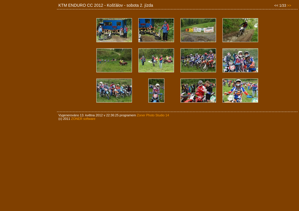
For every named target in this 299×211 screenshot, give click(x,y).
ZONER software (83, 118)
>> (289, 6)
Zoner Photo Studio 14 (153, 115)
